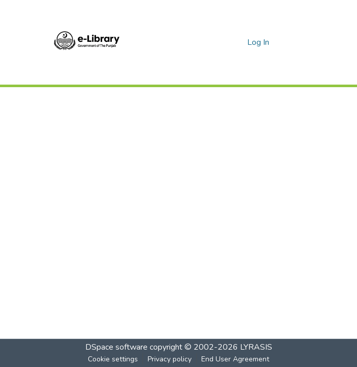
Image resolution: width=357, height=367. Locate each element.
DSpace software (116, 347)
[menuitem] (237, 42)
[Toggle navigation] (294, 42)
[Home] (87, 42)
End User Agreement (235, 359)
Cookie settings (113, 359)
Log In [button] (258, 42)
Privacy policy (170, 359)
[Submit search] (223, 42)
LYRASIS (256, 347)
